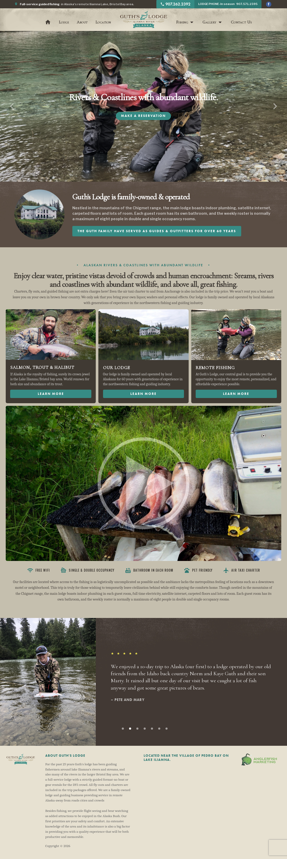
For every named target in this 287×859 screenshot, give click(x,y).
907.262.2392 (175, 4)
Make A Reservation (143, 116)
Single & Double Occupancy (87, 570)
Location (103, 22)
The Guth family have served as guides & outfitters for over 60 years (157, 231)
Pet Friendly (198, 570)
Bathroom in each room (149, 570)
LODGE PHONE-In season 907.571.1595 (228, 4)
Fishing (182, 22)
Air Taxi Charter (241, 570)
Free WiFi (38, 570)
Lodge (64, 22)
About (82, 22)
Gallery (209, 22)
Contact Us (241, 22)
